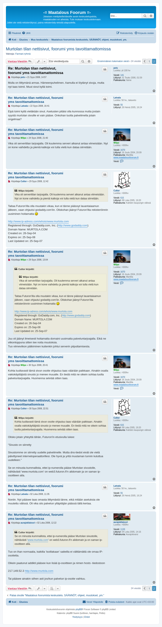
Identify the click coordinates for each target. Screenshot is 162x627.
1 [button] (149, 61)
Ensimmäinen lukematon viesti (113, 61)
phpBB (79, 609)
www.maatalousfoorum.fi (126, 157)
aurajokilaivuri (120, 522)
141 (122, 75)
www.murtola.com (38, 539)
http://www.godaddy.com (73, 225)
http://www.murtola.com (39, 570)
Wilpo (116, 143)
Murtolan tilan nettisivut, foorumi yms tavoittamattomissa (58, 49)
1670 (122, 150)
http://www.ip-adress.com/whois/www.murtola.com (38, 221)
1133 (122, 529)
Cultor (116, 190)
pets (115, 68)
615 (122, 198)
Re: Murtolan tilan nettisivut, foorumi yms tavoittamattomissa (35, 70)
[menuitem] (26, 33)
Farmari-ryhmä (23, 53)
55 (121, 105)
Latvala (117, 98)
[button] (144, 61)
